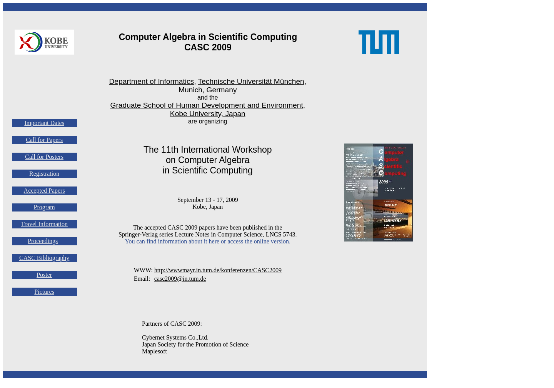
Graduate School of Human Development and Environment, (207, 105)
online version (271, 241)
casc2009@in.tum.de (180, 278)
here (214, 241)
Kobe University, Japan (207, 114)
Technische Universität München (251, 81)
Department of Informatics (151, 81)
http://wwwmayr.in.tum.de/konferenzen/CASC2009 (218, 270)
